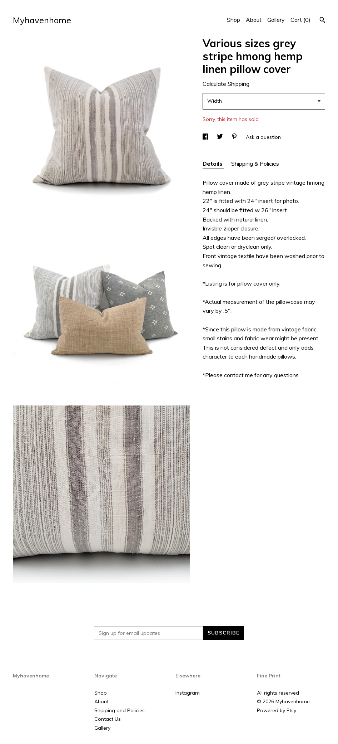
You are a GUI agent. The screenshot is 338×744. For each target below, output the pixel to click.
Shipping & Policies (255, 163)
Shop (233, 19)
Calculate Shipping (226, 83)
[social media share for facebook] (206, 137)
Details (213, 163)
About (254, 19)
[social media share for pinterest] (235, 137)
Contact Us (107, 719)
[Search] (322, 21)
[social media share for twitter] (220, 137)
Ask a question (263, 137)
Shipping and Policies (119, 710)
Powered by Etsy (276, 710)
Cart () (300, 19)
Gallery (276, 19)
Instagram (187, 693)
